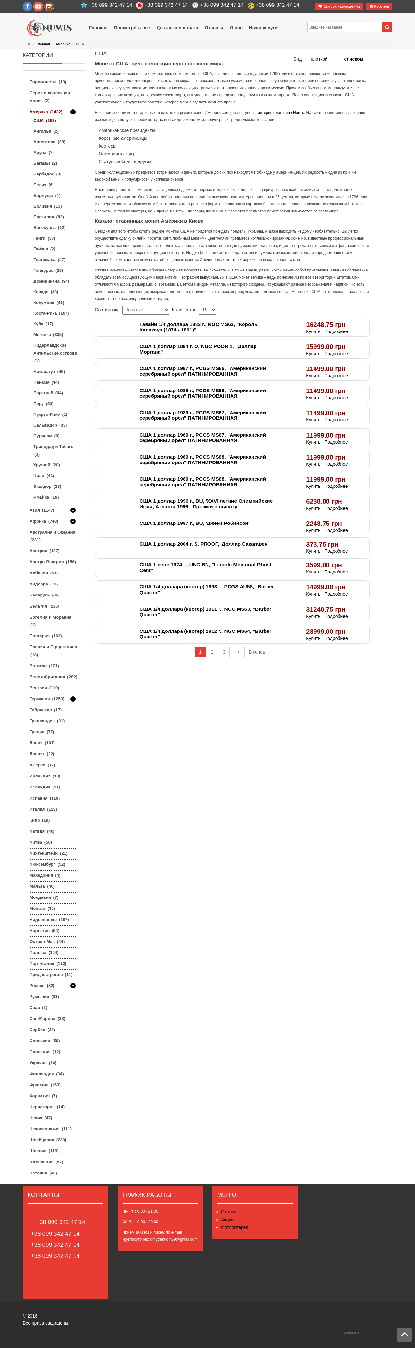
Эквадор (47, 486)
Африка (44, 521)
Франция (45, 1084)
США (44, 120)
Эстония (43, 1173)
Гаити (44, 238)
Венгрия (44, 687)
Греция (42, 731)
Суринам (46, 435)
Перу (43, 403)
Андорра (44, 584)
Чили (43, 475)
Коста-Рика (51, 313)
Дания (42, 742)
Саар (38, 1007)
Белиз (43, 184)
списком (353, 59)
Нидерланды (49, 919)
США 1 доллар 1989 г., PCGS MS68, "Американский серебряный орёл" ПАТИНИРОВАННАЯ (202, 459)
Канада (45, 291)
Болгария (46, 635)
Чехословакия (51, 1128)
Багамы (45, 163)
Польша (44, 952)
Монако (42, 908)
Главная (43, 44)
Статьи (228, 1211)
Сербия (42, 1029)
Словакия (45, 1040)
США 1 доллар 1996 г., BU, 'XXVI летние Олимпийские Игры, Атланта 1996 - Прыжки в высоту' (206, 503)
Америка (62, 44)
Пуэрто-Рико (50, 414)
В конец (257, 652)
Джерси (42, 765)
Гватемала (49, 259)
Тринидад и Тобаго (53, 450)
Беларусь (45, 595)
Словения (45, 1051)
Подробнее (336, 331)
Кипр (40, 820)
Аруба (43, 152)
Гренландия (47, 720)
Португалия (48, 963)
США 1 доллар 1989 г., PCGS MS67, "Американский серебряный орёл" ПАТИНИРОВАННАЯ (202, 415)
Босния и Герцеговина (53, 650)
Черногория (47, 1106)
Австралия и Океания (52, 536)
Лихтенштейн (48, 853)
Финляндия (47, 1073)
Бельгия (44, 606)
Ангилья (46, 131)
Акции (227, 1219)
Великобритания (53, 676)
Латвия (42, 831)
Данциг (42, 754)
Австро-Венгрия (53, 562)
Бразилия (48, 216)
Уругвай (46, 465)
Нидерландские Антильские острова (55, 353)
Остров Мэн (47, 941)
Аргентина (49, 141)
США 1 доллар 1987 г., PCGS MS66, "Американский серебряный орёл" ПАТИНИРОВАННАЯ (202, 371)
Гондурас (48, 270)
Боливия (47, 206)
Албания (44, 573)
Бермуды (47, 195)
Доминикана (51, 281)
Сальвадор (50, 425)
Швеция (44, 1151)
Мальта (42, 886)
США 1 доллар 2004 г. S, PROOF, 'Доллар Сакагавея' (204, 544)
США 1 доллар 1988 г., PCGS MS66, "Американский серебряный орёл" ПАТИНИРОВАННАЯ (202, 393)
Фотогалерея (234, 1227)
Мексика (48, 334)
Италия (43, 809)
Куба (43, 323)
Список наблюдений (339, 6)
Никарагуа (49, 371)
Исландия (45, 787)
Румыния (44, 996)
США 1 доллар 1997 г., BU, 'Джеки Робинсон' (194, 523)
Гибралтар (46, 709)
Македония (45, 875)
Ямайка (46, 497)
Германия (47, 699)
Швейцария (48, 1139)
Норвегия (44, 930)
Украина (43, 1062)
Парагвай (48, 393)
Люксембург (47, 864)
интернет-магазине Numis (281, 112)
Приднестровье (51, 974)
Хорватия (43, 1095)
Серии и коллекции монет (50, 96)
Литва (41, 842)
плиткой (319, 59)
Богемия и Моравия (51, 621)
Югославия (46, 1162)
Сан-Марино (47, 1018)
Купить (313, 331)
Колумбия (48, 302)
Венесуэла (49, 227)
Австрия (44, 550)
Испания (45, 798)
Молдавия (44, 897)
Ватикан (44, 665)
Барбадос (47, 174)
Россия (42, 986)
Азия (42, 510)
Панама (46, 382)
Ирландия (45, 776)
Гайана (44, 249)
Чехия (41, 1117)
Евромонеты (48, 81)
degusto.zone (352, 1332)
